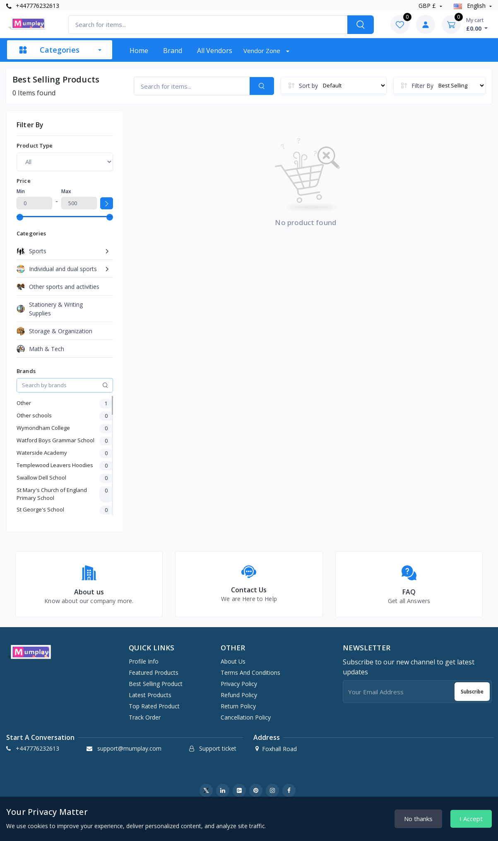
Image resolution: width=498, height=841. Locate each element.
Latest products (150, 695)
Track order (145, 717)
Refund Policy (239, 695)
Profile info (144, 661)
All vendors (214, 50)
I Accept (471, 818)
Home (139, 50)
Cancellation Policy (246, 717)
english (470, 6)
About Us (233, 661)
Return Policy (238, 706)
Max (66, 191)
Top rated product (154, 706)
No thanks (418, 818)
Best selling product (156, 684)
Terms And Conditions (250, 672)
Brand (172, 50)
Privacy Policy (239, 684)
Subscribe (472, 691)
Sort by (308, 86)
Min (21, 191)
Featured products (153, 672)
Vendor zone (262, 50)
